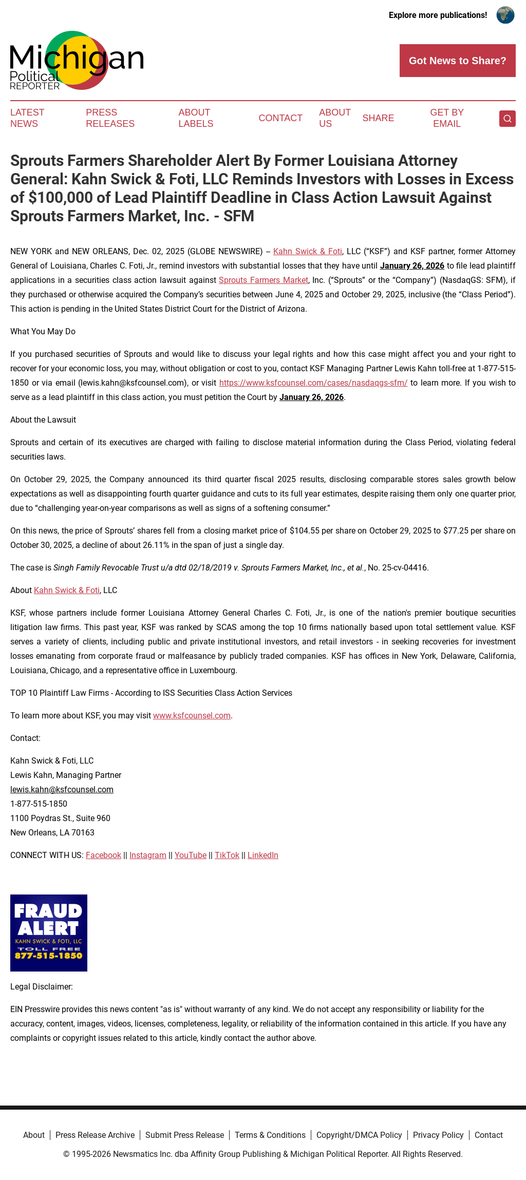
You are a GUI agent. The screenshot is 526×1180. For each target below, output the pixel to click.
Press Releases (110, 118)
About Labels (196, 118)
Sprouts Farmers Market (263, 280)
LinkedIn (263, 855)
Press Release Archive (95, 1135)
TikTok (227, 855)
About (34, 1135)
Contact (280, 118)
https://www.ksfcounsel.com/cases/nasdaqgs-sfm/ (313, 383)
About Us (335, 118)
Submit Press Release (184, 1135)
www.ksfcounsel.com (192, 715)
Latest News (27, 118)
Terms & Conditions (270, 1135)
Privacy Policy (438, 1135)
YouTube (190, 855)
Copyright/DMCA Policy (359, 1135)
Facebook (103, 855)
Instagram (147, 855)
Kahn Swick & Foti (307, 251)
